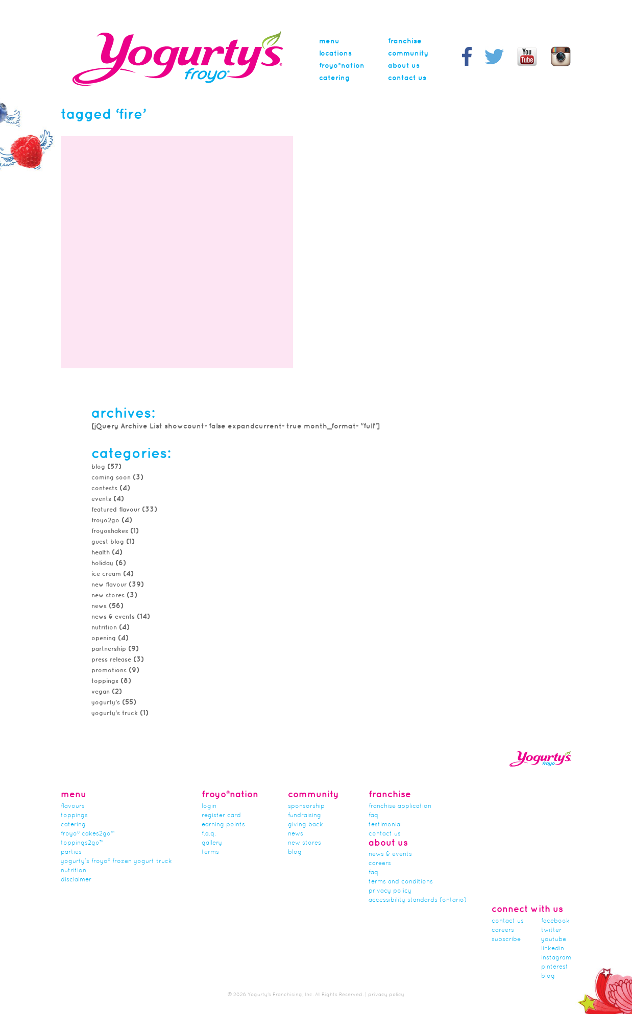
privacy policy (386, 995)
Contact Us (407, 78)
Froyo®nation (341, 66)
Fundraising (304, 815)
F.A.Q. (209, 833)
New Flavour (109, 585)
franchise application (400, 806)
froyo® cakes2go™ (88, 833)
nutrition (73, 870)
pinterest (554, 967)
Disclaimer (76, 879)
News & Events (113, 617)
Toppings (74, 815)
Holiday (102, 563)
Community (408, 53)
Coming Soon (111, 477)
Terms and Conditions (401, 881)
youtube (553, 939)
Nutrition (104, 627)
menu (329, 41)
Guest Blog (107, 542)
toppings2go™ (82, 843)
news (99, 606)
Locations (335, 53)
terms (210, 852)
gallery (212, 843)
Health (100, 552)
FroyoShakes (109, 531)
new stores (108, 595)
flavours (73, 806)
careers (380, 863)
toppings (104, 681)
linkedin (552, 948)
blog (548, 976)
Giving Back (305, 824)
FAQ (373, 815)
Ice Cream (106, 574)
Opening (103, 638)
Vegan (100, 692)
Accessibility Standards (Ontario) (418, 900)
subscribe (506, 939)
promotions (109, 670)
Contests (104, 488)
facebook (555, 921)
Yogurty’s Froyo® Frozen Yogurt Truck (116, 861)
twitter (551, 930)
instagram (556, 957)
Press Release (111, 660)
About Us (404, 66)
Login (209, 806)
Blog (98, 467)
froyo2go (105, 520)
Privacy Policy (390, 891)
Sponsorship (306, 806)
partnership (108, 649)
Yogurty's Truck (114, 713)
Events (101, 499)
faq (373, 872)
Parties (71, 852)
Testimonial (385, 824)
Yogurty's (105, 702)
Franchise (405, 41)
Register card (221, 815)
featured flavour (115, 510)
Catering (334, 78)
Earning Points (223, 824)
